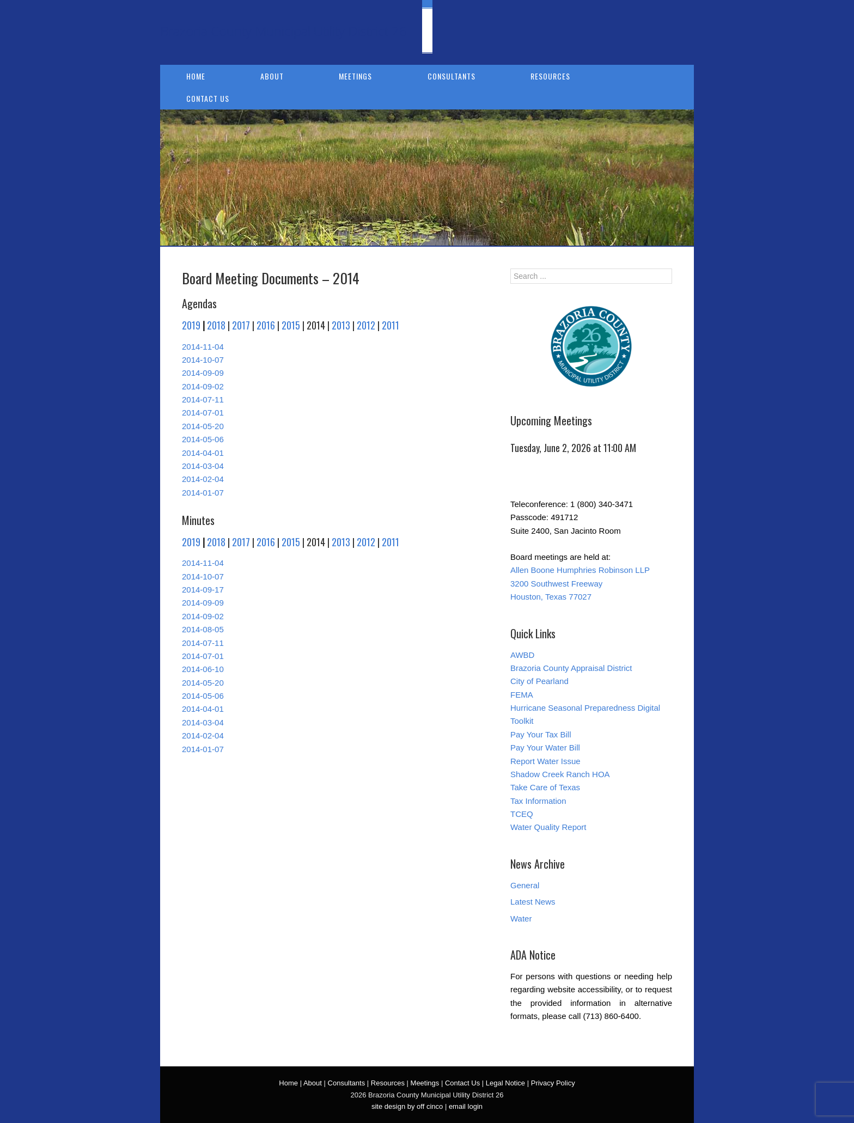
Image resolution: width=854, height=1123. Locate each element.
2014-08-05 (203, 629)
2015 (291, 325)
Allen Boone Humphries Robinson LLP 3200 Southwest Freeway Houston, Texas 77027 (580, 583)
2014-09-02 (203, 386)
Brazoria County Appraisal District (571, 668)
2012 (366, 325)
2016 (266, 325)
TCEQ (521, 814)
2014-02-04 (203, 479)
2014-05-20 (203, 426)
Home (195, 76)
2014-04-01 (203, 452)
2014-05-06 (203, 439)
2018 (216, 325)
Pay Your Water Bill (545, 747)
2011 (390, 325)
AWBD (522, 655)
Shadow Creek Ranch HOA (560, 774)
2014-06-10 (203, 669)
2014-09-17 (203, 589)
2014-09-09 (203, 372)
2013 (341, 325)
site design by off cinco (407, 1106)
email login (466, 1106)
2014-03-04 (203, 466)
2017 (241, 325)
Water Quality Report (548, 827)
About (272, 76)
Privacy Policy (553, 1083)
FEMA (521, 694)
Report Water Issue (545, 761)
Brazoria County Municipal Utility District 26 (283, 31)
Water (521, 918)
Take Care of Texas (545, 787)
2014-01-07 (203, 492)
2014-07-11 (203, 399)
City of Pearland (539, 681)
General (524, 885)
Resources (550, 76)
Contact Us (207, 98)
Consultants (451, 76)
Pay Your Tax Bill (540, 734)
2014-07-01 (203, 412)
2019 (191, 325)
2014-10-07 (203, 359)
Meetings (355, 76)
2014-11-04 (203, 346)
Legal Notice (505, 1083)
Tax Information (538, 800)
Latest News (533, 901)
